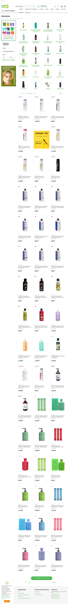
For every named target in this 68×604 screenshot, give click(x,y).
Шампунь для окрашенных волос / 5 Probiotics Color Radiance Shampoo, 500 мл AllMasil (24, 566)
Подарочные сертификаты (23, 594)
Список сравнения (38, 594)
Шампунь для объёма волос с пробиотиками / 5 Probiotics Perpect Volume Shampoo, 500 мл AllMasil (41, 536)
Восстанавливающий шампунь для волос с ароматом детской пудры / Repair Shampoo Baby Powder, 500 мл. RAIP (24, 416)
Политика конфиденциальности (24, 598)
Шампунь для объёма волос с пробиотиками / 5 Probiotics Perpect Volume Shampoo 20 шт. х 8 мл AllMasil (57, 506)
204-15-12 (41, 5)
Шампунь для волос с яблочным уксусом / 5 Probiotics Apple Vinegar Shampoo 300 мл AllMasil (23, 506)
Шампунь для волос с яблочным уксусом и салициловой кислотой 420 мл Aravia (41, 177)
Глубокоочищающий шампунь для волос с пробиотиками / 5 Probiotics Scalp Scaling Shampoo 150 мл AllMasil (57, 416)
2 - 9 (60, 582)
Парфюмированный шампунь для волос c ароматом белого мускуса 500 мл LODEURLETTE (57, 327)
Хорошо (7, 601)
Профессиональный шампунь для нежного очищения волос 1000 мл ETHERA (57, 207)
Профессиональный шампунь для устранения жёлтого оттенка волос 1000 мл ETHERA (24, 267)
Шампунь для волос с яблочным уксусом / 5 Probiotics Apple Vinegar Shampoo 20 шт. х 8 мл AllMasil (41, 476)
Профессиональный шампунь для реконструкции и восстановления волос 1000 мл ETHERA (41, 237)
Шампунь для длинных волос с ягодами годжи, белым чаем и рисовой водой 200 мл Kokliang (41, 327)
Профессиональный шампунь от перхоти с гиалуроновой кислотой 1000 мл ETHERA (57, 267)
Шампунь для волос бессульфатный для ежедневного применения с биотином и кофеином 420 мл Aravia (57, 177)
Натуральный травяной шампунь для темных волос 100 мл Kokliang (24, 297)
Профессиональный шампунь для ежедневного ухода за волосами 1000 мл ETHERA (41, 207)
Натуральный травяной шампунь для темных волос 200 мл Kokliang (41, 297)
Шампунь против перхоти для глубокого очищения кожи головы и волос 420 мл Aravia (24, 177)
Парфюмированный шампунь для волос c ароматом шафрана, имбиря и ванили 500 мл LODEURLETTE (24, 356)
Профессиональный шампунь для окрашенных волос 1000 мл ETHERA (24, 237)
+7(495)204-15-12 (54, 593)
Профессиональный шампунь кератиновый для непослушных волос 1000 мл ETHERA (41, 267)
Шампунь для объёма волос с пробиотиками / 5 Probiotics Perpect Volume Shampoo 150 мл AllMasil (24, 536)
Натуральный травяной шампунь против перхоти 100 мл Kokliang (57, 297)
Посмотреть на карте (55, 597)
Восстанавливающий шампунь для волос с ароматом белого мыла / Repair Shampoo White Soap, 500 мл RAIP (57, 386)
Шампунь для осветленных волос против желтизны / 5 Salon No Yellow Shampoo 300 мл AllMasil (57, 566)
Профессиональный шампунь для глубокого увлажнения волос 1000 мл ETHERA (24, 207)
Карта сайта (20, 596)
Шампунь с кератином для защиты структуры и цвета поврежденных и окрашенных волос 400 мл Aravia (24, 147)
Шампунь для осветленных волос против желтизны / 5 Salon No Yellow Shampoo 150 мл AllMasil (41, 566)
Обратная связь (21, 593)
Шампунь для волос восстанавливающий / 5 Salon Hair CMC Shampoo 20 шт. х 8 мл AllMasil (57, 446)
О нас (19, 591)
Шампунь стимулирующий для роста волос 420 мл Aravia (41, 117)
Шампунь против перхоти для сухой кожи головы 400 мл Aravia (57, 147)
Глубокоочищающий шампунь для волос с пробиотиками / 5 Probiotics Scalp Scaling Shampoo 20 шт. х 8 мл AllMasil (41, 416)
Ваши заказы (37, 591)
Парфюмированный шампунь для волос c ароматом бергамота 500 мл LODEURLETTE (41, 356)
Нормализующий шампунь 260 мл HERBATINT (57, 356)
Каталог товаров (10, 10)
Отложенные (37, 593)
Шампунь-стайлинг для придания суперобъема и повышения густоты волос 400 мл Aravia (24, 117)
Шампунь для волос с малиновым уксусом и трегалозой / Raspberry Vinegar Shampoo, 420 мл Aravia (41, 386)
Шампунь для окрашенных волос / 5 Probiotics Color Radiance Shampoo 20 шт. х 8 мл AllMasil (57, 536)
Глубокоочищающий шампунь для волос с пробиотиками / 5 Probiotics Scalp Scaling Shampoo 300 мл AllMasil (24, 446)
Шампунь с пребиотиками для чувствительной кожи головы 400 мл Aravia (57, 117)
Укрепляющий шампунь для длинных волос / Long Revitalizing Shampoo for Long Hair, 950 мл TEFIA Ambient (24, 386)
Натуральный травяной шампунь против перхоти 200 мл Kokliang (24, 327)
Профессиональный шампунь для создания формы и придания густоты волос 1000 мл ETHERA (57, 237)
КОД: (19, 115)
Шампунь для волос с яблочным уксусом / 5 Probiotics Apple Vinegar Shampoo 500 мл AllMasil (40, 506)
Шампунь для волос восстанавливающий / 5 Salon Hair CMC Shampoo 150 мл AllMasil (24, 476)
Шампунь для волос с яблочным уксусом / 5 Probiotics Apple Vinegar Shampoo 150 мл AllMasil (56, 476)
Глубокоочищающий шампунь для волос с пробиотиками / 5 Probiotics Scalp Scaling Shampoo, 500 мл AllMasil (41, 446)
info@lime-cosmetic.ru (55, 596)
